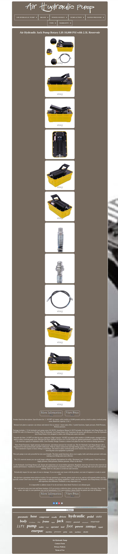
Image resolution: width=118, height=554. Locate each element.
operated (54, 527)
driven (62, 516)
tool (62, 527)
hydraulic (76, 516)
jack (60, 521)
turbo (70, 532)
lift (21, 526)
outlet (41, 527)
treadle (54, 517)
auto (99, 516)
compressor (44, 517)
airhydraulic (85, 522)
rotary (68, 522)
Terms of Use (59, 550)
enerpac (37, 531)
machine (49, 532)
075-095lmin (32, 522)
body (23, 521)
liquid (53, 522)
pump (32, 526)
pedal (90, 516)
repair (100, 527)
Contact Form (60, 543)
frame (46, 521)
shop (39, 522)
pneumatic (23, 517)
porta (65, 532)
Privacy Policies (59, 547)
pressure (57, 532)
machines (78, 532)
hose (33, 516)
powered (77, 522)
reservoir (95, 521)
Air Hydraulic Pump (60, 540)
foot (70, 526)
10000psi (91, 526)
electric (85, 532)
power (79, 526)
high (47, 527)
